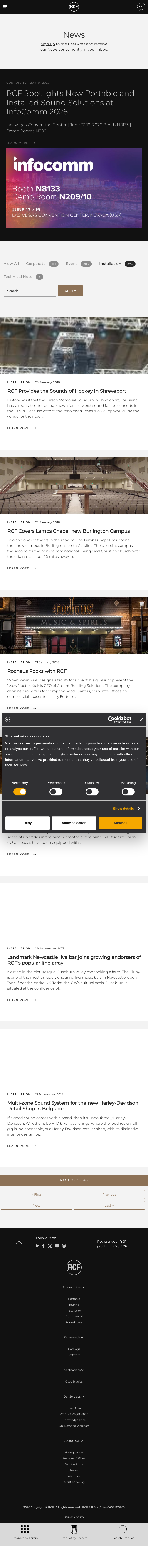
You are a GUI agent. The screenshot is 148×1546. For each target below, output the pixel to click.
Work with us (74, 1464)
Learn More (17, 143)
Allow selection (74, 823)
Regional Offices (74, 1458)
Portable (74, 1298)
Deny (27, 823)
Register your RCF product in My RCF (112, 1243)
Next (36, 1205)
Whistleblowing (74, 1482)
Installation (74, 1310)
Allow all (120, 823)
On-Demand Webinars (74, 1426)
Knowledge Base (74, 1420)
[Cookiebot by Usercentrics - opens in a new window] (111, 719)
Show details (123, 808)
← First (36, 1194)
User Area (74, 1408)
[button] (74, 1180)
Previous (109, 1194)
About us (74, 1476)
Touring (74, 1304)
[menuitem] (74, 1517)
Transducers (74, 1322)
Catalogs (74, 1349)
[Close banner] (141, 719)
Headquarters (74, 1452)
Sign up (48, 44)
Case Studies (74, 1381)
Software (74, 1355)
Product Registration (74, 1414)
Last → (109, 1205)
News (74, 1470)
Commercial (74, 1316)
